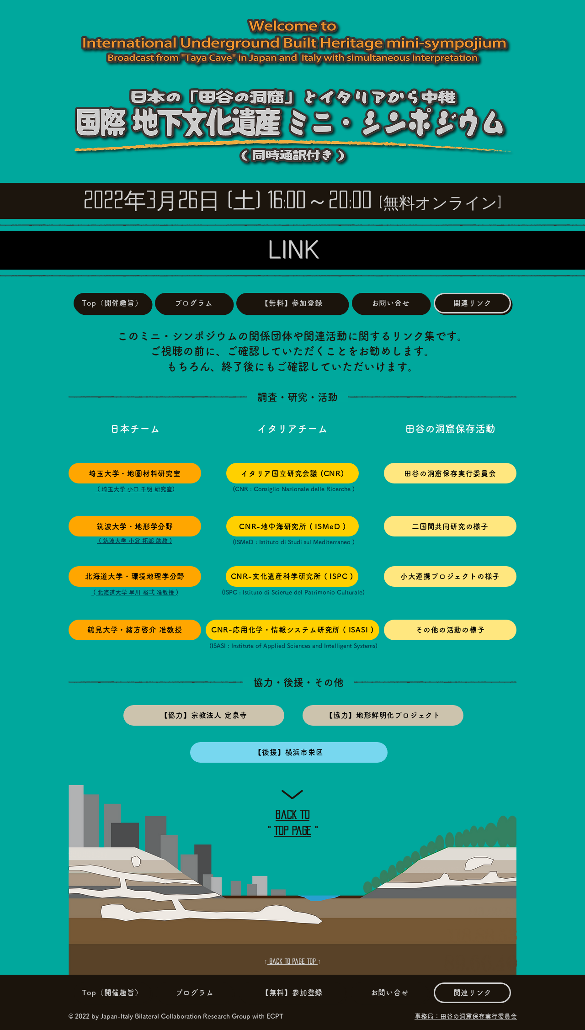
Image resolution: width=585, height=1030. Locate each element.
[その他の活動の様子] (450, 630)
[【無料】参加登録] (291, 303)
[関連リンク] (472, 303)
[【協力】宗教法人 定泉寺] (203, 715)
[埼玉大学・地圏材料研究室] (135, 473)
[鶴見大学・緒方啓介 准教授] (135, 630)
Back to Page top (292, 961)
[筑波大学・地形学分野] (135, 526)
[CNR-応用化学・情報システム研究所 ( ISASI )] (292, 630)
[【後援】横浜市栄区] (289, 752)
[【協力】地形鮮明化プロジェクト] (383, 715)
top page (292, 830)
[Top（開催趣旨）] (112, 303)
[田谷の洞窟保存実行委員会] (450, 473)
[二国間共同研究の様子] (450, 526)
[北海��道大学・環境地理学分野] (135, 576)
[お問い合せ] (390, 303)
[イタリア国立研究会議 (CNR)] (292, 473)
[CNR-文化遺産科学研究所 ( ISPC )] (292, 576)
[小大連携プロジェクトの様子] (450, 576)
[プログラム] (193, 303)
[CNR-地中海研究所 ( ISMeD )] (292, 526)
